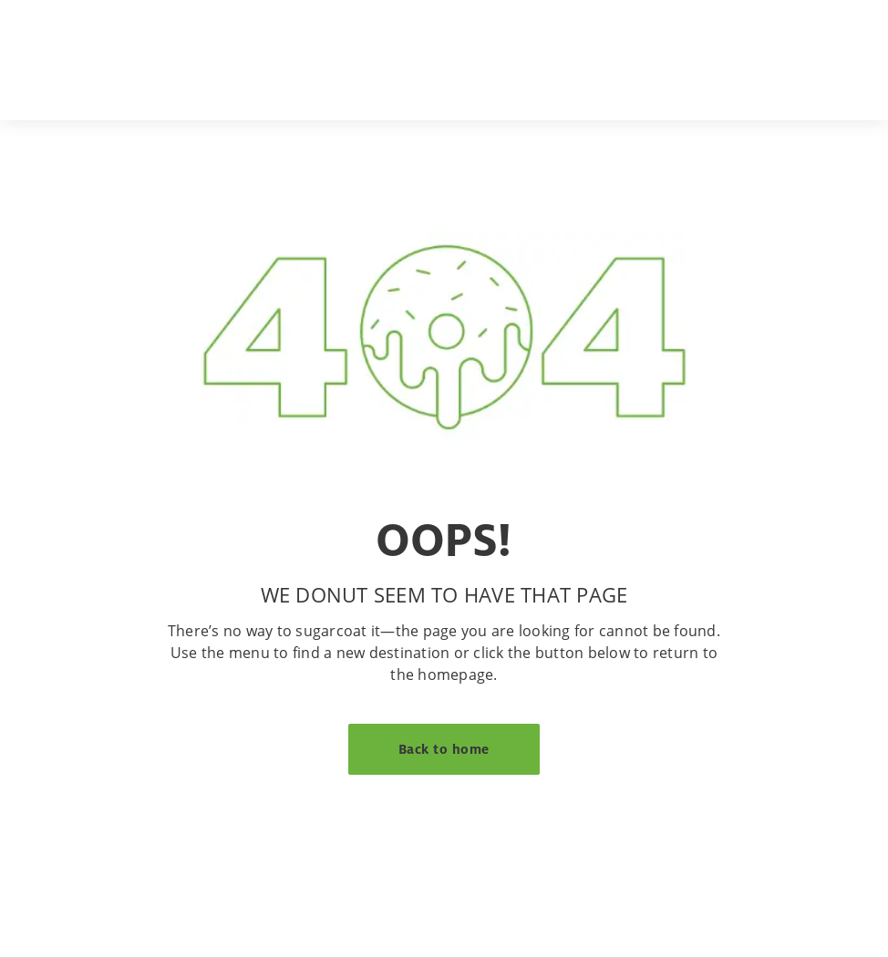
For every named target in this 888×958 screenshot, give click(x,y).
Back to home (444, 748)
